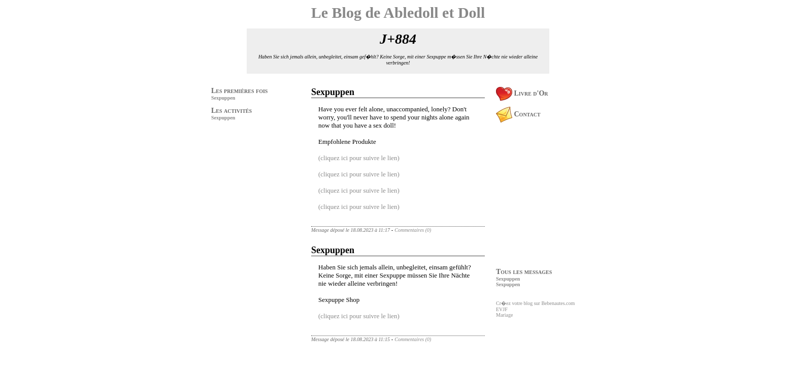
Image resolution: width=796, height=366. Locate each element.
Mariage (504, 315)
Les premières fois (239, 91)
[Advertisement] (241, 194)
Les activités (231, 110)
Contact (518, 114)
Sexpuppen (223, 98)
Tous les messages (524, 272)
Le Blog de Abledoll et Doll (398, 12)
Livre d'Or (522, 93)
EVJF (502, 309)
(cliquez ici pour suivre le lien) (359, 158)
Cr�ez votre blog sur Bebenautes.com (535, 303)
